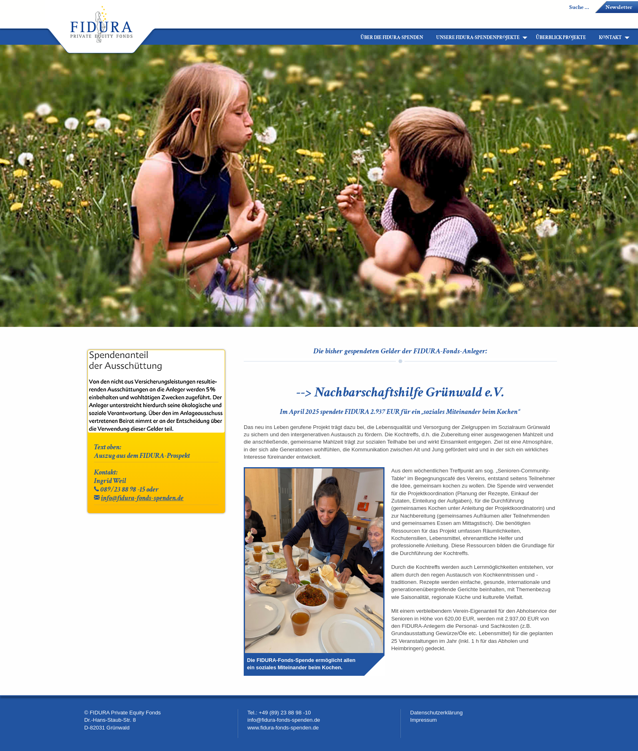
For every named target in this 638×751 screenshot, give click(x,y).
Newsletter (618, 7)
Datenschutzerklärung (436, 713)
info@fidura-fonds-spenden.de (142, 498)
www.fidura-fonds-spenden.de (283, 728)
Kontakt (610, 38)
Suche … (579, 7)
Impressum (423, 720)
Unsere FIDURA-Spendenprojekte (478, 38)
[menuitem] (347, 38)
